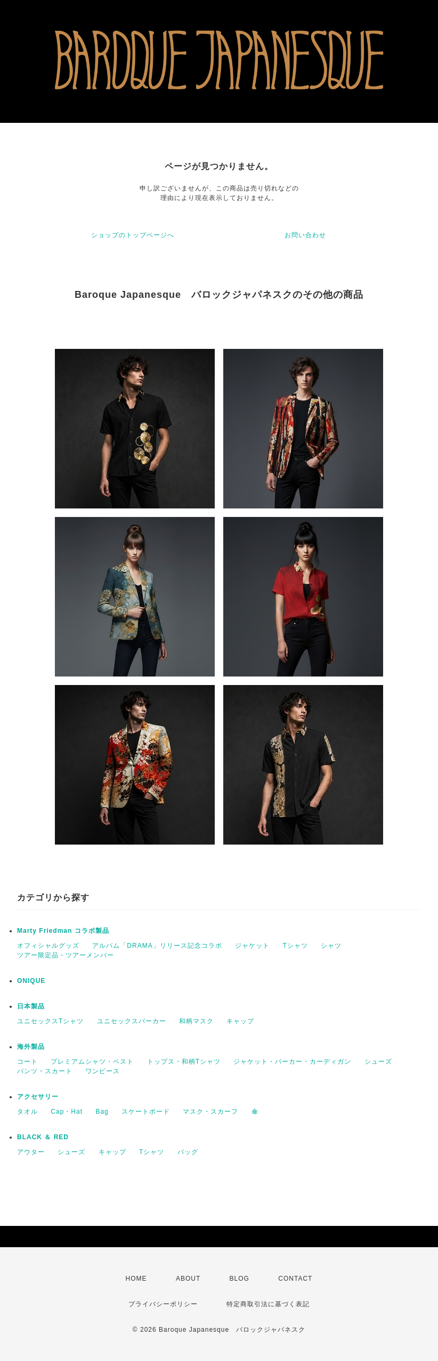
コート (27, 1061)
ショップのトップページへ (132, 235)
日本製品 (31, 1006)
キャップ (240, 1021)
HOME (136, 1278)
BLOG (239, 1278)
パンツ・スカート (44, 1071)
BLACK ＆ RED (43, 1137)
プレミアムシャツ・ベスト (92, 1061)
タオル (27, 1111)
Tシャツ (294, 945)
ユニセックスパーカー (131, 1021)
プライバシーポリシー (163, 1304)
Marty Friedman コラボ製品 (63, 930)
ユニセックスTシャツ (50, 1021)
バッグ (187, 1152)
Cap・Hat (67, 1111)
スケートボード (145, 1111)
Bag (101, 1111)
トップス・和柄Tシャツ (184, 1061)
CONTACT (295, 1278)
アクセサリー (38, 1096)
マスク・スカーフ (210, 1111)
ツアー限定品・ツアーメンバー (65, 955)
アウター (31, 1152)
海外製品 (31, 1046)
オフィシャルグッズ (48, 945)
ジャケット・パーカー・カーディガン (292, 1061)
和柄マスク (196, 1021)
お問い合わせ (305, 235)
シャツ (331, 945)
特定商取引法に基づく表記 (268, 1304)
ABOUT (188, 1278)
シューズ (378, 1061)
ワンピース (102, 1071)
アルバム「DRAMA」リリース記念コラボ (157, 945)
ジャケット (252, 945)
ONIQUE (31, 980)
